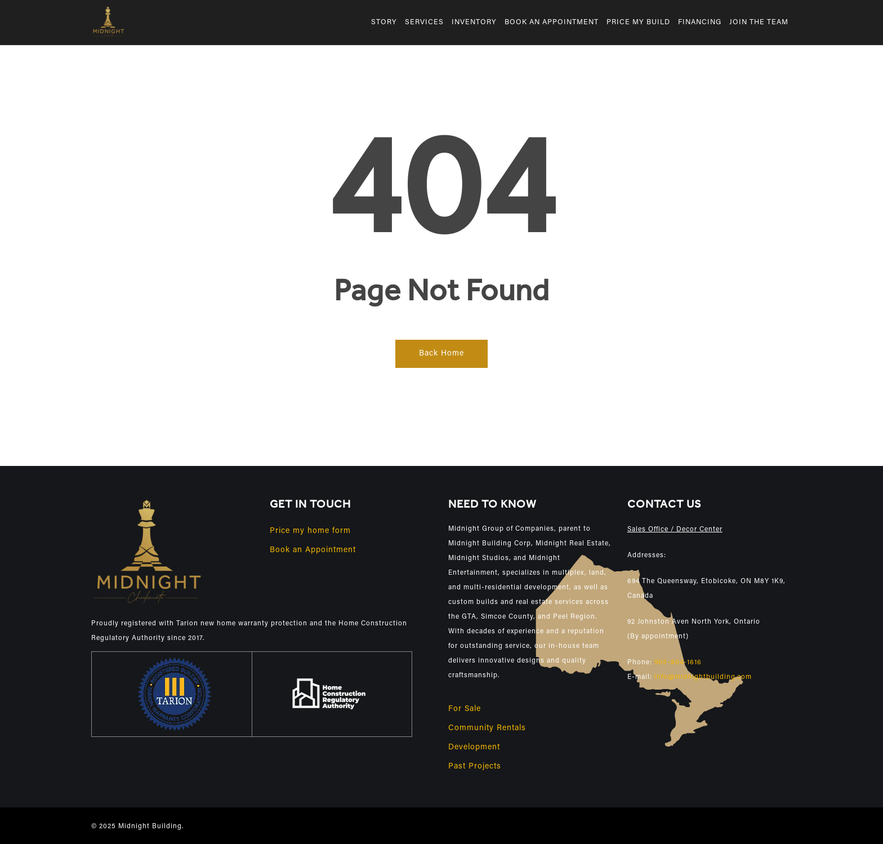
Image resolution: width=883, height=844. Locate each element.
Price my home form (310, 531)
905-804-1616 (678, 662)
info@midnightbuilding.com (703, 677)
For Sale (464, 709)
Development (474, 748)
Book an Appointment (313, 550)
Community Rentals (487, 728)
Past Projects (474, 767)
